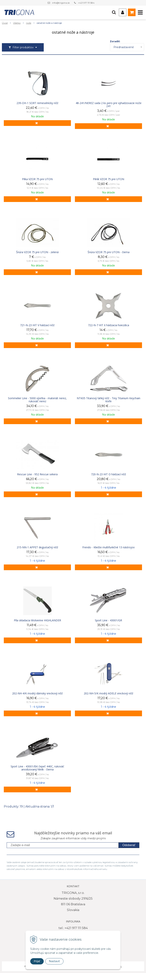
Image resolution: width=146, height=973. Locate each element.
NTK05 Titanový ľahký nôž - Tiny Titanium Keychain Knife (108, 400)
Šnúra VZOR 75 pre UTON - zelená (37, 252)
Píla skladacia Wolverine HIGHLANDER (37, 620)
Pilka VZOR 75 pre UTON (37, 179)
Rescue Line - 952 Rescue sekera (37, 474)
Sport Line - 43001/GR (108, 620)
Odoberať (128, 845)
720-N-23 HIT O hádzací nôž (108, 474)
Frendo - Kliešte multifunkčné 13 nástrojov (108, 547)
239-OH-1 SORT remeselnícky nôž (37, 103)
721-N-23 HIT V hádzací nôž (37, 325)
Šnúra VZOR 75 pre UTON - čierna (108, 252)
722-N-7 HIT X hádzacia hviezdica (108, 325)
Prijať (37, 961)
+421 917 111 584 (86, 2)
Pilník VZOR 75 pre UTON (108, 179)
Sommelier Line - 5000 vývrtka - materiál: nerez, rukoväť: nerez (37, 400)
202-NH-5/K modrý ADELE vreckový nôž (108, 693)
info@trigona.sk (61, 2)
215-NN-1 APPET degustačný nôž (37, 547)
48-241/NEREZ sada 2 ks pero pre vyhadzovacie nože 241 (108, 105)
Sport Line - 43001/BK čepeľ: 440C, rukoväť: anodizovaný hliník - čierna (37, 768)
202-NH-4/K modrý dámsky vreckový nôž (37, 693)
